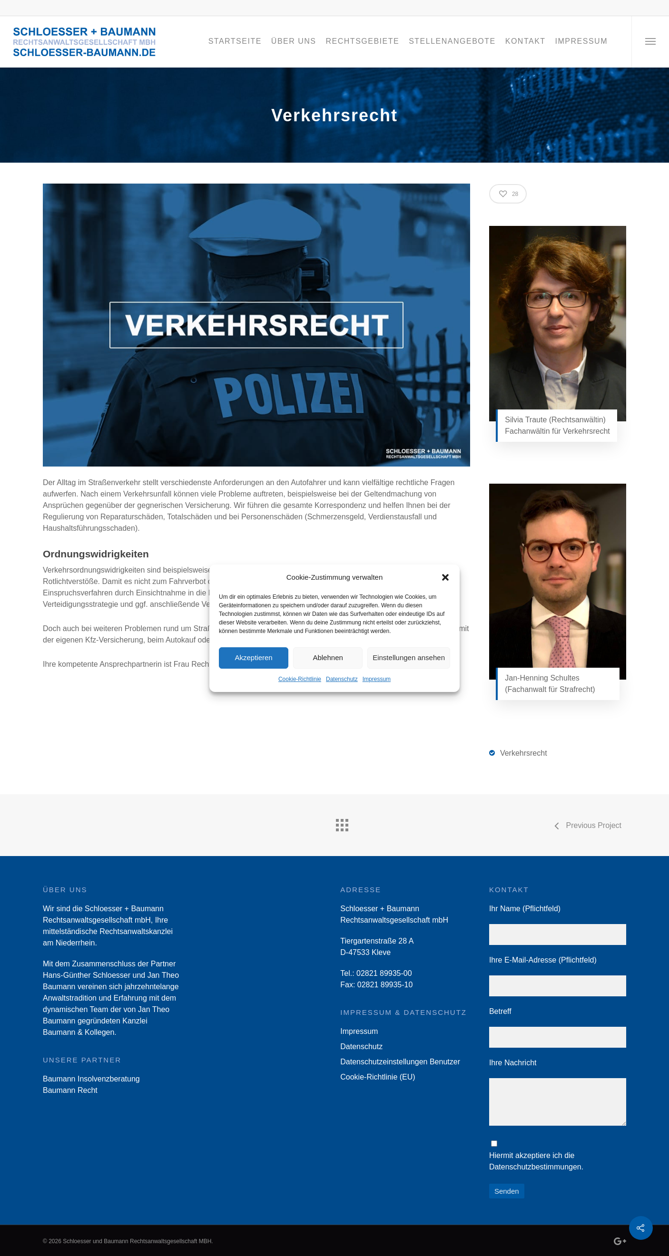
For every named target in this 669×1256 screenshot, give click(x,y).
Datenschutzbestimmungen (535, 1167)
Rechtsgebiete (363, 41)
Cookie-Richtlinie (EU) (377, 1077)
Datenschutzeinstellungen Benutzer (400, 1062)
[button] (445, 577)
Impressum (377, 679)
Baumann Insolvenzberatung (91, 1079)
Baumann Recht (70, 1090)
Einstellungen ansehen (409, 657)
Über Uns (293, 41)
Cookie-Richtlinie (299, 679)
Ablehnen (328, 657)
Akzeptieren (253, 657)
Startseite (235, 41)
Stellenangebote (452, 41)
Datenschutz (342, 679)
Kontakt (525, 41)
